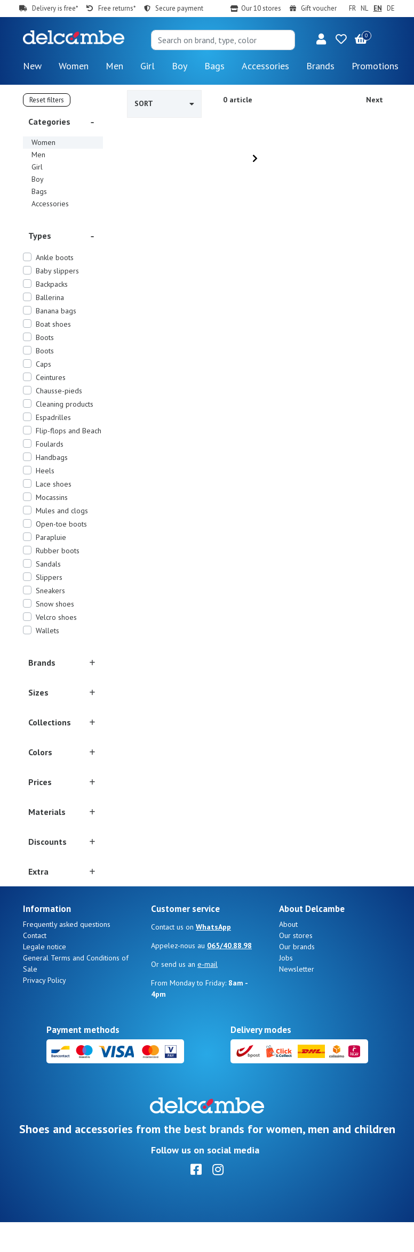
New (32, 66)
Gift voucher (319, 8)
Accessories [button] (265, 66)
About (288, 954)
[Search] (223, 40)
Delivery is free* (55, 8)
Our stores (296, 965)
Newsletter (296, 999)
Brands (320, 66)
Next (374, 99)
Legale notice (44, 976)
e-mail (207, 994)
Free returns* (117, 8)
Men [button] (114, 66)
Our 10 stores (261, 8)
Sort (164, 103)
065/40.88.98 (229, 975)
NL (364, 8)
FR (352, 8)
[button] (321, 40)
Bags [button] (214, 66)
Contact (34, 965)
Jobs (286, 987)
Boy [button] (179, 66)
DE (391, 8)
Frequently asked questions (66, 954)
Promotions (375, 66)
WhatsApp (213, 957)
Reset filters (46, 99)
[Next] (255, 158)
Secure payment (179, 8)
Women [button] (74, 66)
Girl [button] (147, 66)
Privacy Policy (44, 1010)
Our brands (297, 976)
